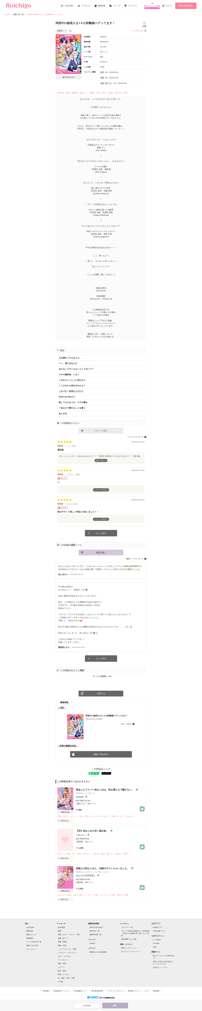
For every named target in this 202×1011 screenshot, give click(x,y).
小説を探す (69, 6)
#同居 (125, 93)
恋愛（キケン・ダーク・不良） (69, 935)
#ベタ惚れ (112, 895)
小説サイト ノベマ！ (160, 967)
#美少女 (66, 816)
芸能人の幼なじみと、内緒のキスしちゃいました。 (103, 868)
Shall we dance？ (67, 397)
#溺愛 (92, 93)
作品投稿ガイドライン (61, 991)
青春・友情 (62, 945)
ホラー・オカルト (64, 956)
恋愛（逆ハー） (64, 938)
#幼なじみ (129, 816)
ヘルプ (146, 991)
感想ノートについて (134, 559)
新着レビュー (31, 935)
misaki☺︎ (70, 504)
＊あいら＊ (81, 835)
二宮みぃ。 (71, 474)
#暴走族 (60, 93)
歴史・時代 (62, 963)
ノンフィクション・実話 (67, 949)
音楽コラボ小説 (32, 945)
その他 (60, 982)
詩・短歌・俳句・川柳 (66, 978)
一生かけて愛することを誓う (72, 408)
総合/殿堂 (61, 927)
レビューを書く (101, 431)
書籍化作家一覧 (95, 935)
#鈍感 (103, 854)
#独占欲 (118, 854)
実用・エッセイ (64, 974)
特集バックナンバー (128, 948)
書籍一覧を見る (101, 754)
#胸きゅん (88, 816)
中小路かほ (137, 31)
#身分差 (117, 93)
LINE (155, 947)
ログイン (169, 6)
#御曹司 (74, 93)
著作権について (134, 991)
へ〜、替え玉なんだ (68, 363)
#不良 (98, 93)
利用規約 (46, 991)
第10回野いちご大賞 (128, 939)
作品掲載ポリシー (80, 991)
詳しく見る (126, 724)
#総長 (67, 93)
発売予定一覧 (95, 931)
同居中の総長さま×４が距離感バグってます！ (107, 716)
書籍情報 (101, 6)
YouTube (156, 943)
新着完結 (29, 931)
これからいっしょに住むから (72, 380)
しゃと (69, 446)
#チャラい (120, 816)
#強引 (79, 854)
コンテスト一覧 (127, 927)
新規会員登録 (186, 5)
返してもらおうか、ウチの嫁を (73, 402)
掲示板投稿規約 (97, 991)
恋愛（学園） (63, 942)
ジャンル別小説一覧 (33, 942)
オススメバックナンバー (130, 951)
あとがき (63, 413)
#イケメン (74, 816)
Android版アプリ (159, 931)
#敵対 (110, 93)
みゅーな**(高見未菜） (85, 875)
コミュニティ (31, 949)
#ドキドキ (97, 816)
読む (115, 1005)
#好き (81, 816)
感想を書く (101, 552)
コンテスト (132, 6)
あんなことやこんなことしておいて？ (76, 369)
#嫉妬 (126, 895)
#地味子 (125, 854)
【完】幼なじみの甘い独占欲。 (92, 831)
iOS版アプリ (157, 927)
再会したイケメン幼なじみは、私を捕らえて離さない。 (105, 789)
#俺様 (113, 816)
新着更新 (29, 938)
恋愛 (59, 931)
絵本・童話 (62, 971)
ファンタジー (63, 960)
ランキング (85, 6)
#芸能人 (69, 895)
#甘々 (74, 854)
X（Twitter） (157, 940)
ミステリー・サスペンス (67, 953)
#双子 (104, 93)
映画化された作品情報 (98, 952)
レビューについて (135, 437)
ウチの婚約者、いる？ (69, 374)
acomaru (79, 796)
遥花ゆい (62, 647)
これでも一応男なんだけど (71, 391)
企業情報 (156, 991)
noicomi (92, 943)
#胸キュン (83, 93)
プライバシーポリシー (115, 991)
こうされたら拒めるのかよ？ (72, 385)
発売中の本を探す (96, 927)
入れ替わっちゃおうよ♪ (69, 358)
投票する (101, 693)
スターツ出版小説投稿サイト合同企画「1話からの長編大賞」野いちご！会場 (135, 933)
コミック (116, 6)
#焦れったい (87, 854)
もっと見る (101, 533)
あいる (61, 574)
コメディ (61, 967)
